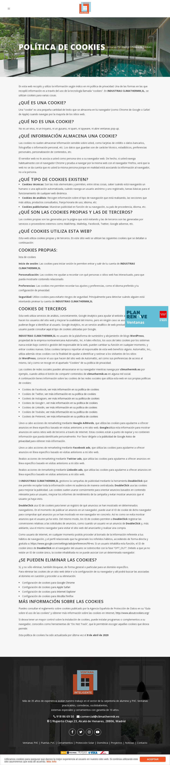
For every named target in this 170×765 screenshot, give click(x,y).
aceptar (153, 759)
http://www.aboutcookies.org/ (132, 613)
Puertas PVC (48, 742)
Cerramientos (65, 742)
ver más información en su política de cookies (73, 389)
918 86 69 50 (63, 716)
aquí (48, 329)
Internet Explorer (66, 591)
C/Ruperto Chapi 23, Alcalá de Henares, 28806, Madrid (86, 721)
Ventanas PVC (30, 742)
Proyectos (116, 742)
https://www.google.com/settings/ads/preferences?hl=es (62, 543)
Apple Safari (63, 587)
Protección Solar (85, 742)
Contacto (142, 742)
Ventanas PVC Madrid (118, 46)
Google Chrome (66, 582)
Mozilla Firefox (65, 596)
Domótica (102, 742)
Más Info (51, 761)
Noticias (129, 742)
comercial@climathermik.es (98, 716)
